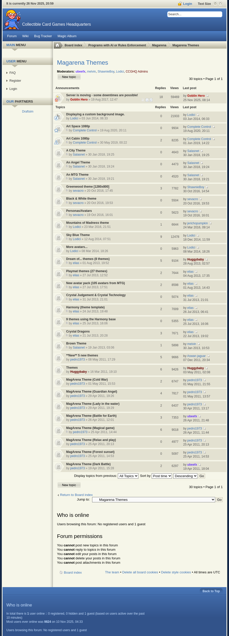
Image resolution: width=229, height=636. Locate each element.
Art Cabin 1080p (77, 138)
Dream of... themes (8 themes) (88, 259)
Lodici (120, 71)
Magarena (159, 45)
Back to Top (211, 591)
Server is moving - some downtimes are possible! (102, 95)
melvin (91, 71)
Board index (73, 45)
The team (112, 572)
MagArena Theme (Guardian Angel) (91, 391)
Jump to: (83, 499)
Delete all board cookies (140, 572)
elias (76, 263)
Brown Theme (76, 343)
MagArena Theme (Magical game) (90, 428)
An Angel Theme (78, 162)
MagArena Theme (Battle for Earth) (91, 416)
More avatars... (77, 247)
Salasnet (79, 154)
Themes (72, 367)
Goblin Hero (79, 99)
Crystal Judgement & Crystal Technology (96, 295)
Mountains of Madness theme (87, 223)
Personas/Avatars (79, 211)
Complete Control (84, 130)
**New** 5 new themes (82, 355)
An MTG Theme (77, 174)
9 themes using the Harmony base (91, 319)
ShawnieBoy (105, 71)
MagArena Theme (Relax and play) (91, 440)
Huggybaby (195, 259)
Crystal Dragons (78, 331)
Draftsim (28, 111)
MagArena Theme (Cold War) (87, 379)
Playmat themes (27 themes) (86, 271)
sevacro (78, 190)
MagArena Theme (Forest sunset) (90, 452)
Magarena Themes (186, 45)
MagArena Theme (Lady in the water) (92, 404)
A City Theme (75, 150)
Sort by (156, 476)
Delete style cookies (176, 572)
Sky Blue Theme (78, 235)
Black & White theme (81, 198)
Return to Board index (76, 495)
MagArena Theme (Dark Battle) (88, 464)
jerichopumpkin (197, 223)
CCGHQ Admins (137, 71)
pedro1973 (77, 359)
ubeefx (80, 71)
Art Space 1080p (78, 126)
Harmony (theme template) (85, 307)
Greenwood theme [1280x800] (87, 186)
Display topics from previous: (106, 476)
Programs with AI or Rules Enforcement (117, 45)
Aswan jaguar (196, 356)
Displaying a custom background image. (95, 114)
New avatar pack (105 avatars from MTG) (95, 283)
